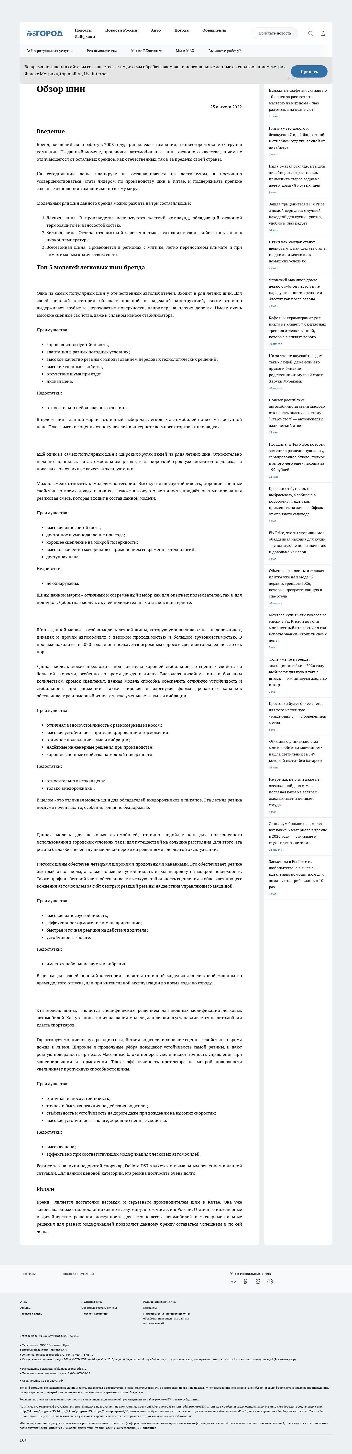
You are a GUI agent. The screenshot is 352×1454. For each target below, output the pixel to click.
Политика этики (92, 1301)
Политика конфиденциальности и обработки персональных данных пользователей (166, 1318)
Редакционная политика (159, 1301)
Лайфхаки (85, 36)
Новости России (121, 30)
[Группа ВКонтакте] (233, 1281)
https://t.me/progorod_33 (110, 1411)
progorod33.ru (164, 1399)
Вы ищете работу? (225, 50)
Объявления (214, 30)
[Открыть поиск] (310, 33)
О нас (23, 1301)
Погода (182, 30)
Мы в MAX (185, 50)
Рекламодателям (102, 50)
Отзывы (25, 1307)
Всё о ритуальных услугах (50, 50)
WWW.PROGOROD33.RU (61, 1336)
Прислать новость (275, 33)
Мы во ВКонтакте (146, 50)
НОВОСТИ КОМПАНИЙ (78, 1274)
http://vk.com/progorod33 (38, 1411)
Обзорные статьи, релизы (99, 1307)
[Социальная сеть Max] (270, 1281)
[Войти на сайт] (323, 33)
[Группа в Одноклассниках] (246, 1281)
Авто (156, 30)
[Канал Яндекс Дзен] (258, 1281)
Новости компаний (94, 1314)
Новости (83, 30)
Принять (309, 71)
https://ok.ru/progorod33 (74, 1411)
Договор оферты (31, 1314)
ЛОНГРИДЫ (28, 1274)
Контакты (150, 1307)
